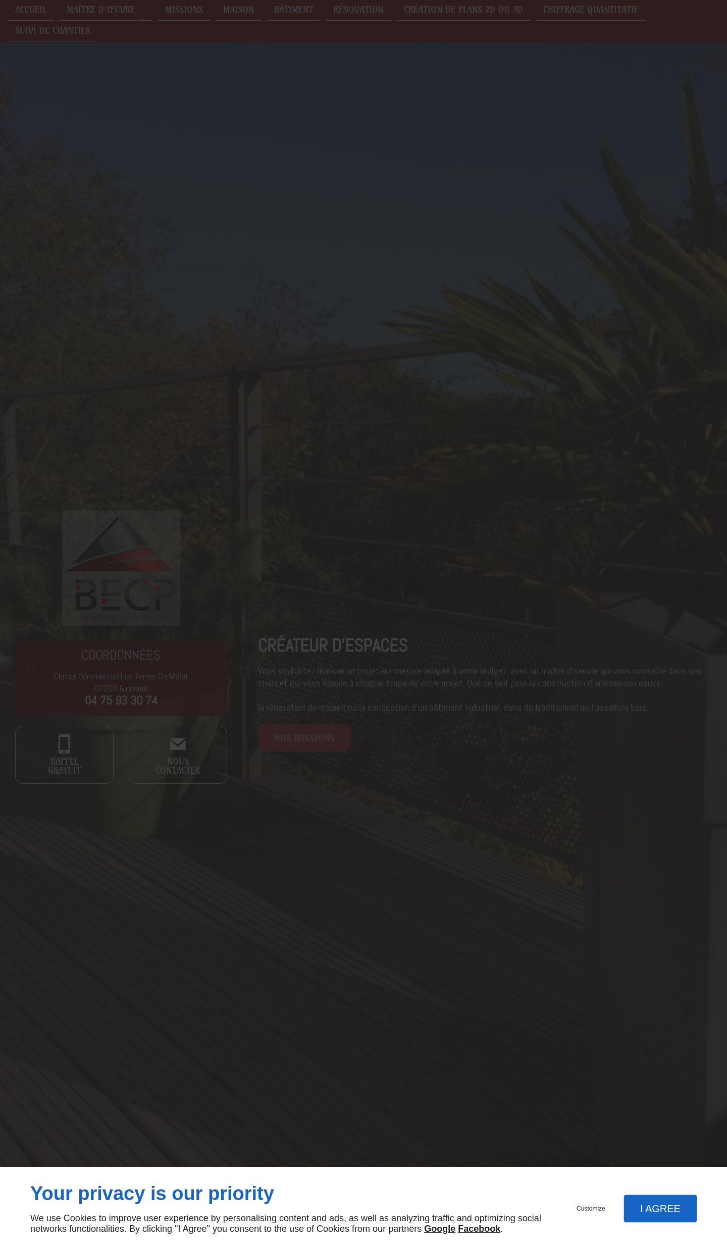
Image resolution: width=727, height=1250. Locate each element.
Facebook (479, 1229)
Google (439, 1229)
